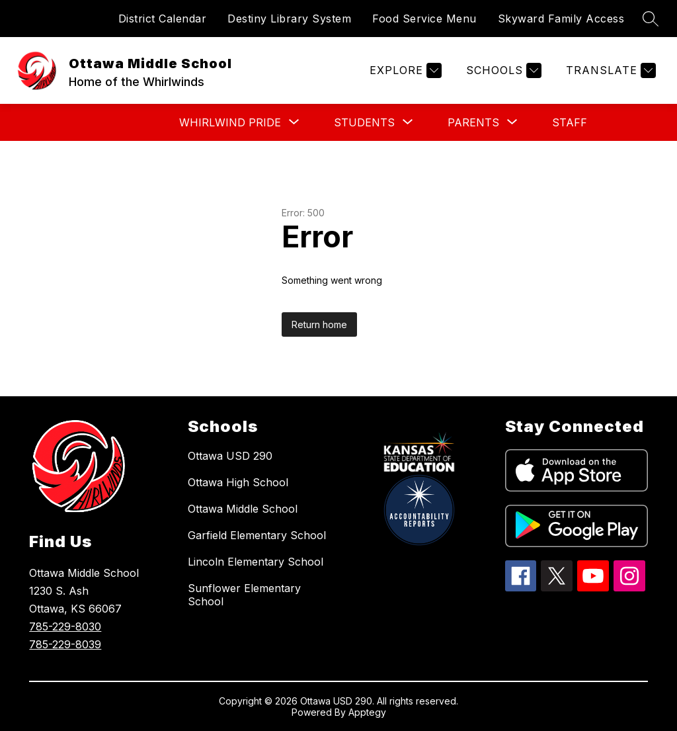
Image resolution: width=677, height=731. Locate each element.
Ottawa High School (238, 482)
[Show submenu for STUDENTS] (364, 122)
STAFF (569, 122)
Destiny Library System (289, 18)
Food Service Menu (424, 18)
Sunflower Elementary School (244, 594)
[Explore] (404, 70)
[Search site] (650, 18)
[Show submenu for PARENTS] (473, 122)
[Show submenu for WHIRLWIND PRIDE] (230, 122)
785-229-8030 (65, 626)
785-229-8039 (65, 644)
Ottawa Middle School (243, 508)
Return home (319, 324)
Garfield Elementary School (257, 535)
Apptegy (367, 712)
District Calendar (162, 18)
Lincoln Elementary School (255, 561)
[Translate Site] (609, 70)
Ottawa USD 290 (230, 455)
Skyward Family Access (561, 18)
